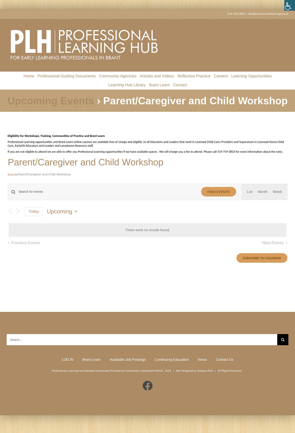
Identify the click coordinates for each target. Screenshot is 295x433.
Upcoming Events (51, 100)
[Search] (282, 339)
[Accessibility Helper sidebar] (289, 5)
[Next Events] (18, 211)
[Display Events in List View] (249, 192)
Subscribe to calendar (262, 258)
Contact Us (224, 359)
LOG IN (67, 359)
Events (12, 174)
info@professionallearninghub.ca (268, 13)
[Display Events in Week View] (277, 192)
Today (33, 211)
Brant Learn (91, 359)
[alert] (148, 230)
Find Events (219, 192)
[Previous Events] (10, 211)
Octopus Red (205, 370)
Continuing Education (172, 359)
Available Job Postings (128, 359)
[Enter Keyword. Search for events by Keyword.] (107, 192)
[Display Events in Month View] (262, 192)
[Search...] (142, 339)
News (202, 359)
